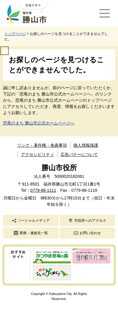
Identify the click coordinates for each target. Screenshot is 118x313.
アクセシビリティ (37, 154)
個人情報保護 (85, 145)
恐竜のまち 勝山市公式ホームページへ (39, 123)
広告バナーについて (79, 154)
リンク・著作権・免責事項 (42, 145)
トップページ (15, 34)
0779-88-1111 (43, 190)
